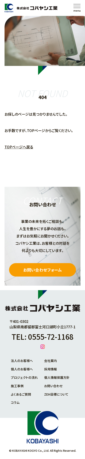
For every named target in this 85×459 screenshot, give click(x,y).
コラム (15, 401)
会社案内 (50, 361)
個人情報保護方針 (57, 377)
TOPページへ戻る (19, 147)
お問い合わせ (53, 385)
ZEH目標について (56, 393)
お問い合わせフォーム (42, 270)
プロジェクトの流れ (24, 377)
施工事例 (17, 385)
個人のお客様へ (22, 369)
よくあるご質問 (21, 393)
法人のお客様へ (22, 361)
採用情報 (50, 369)
